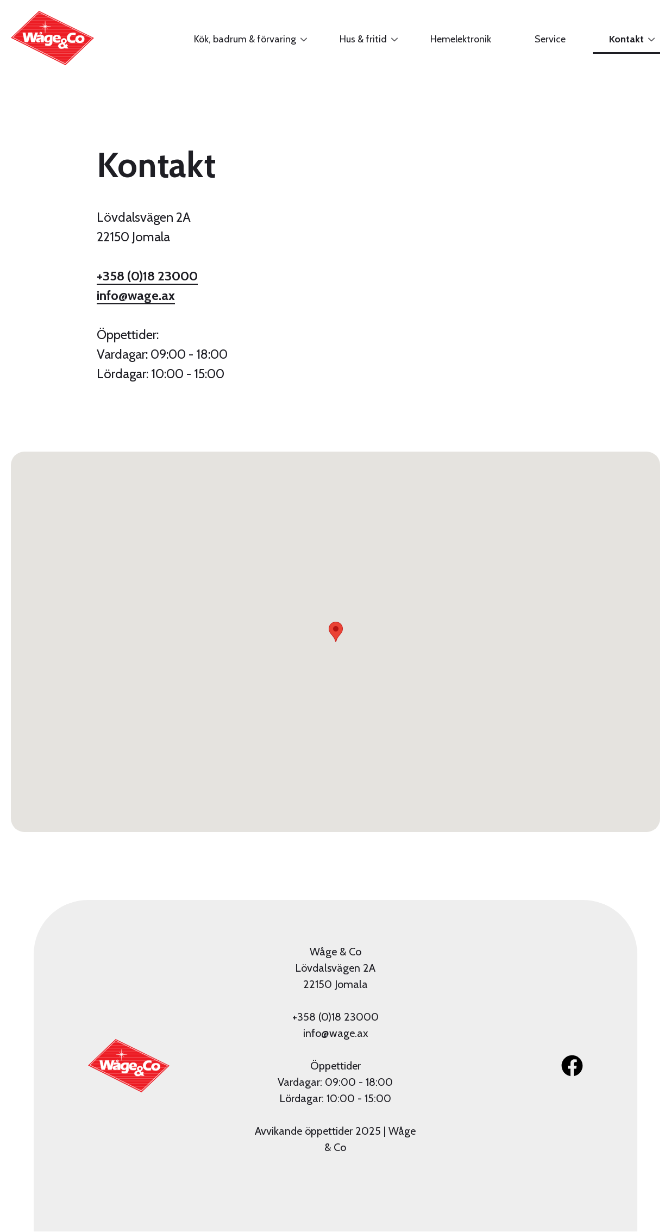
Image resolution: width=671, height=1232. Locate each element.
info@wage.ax (136, 295)
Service (550, 39)
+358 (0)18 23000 (147, 276)
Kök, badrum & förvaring (242, 43)
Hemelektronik (460, 39)
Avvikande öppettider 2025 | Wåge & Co (335, 1139)
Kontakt (624, 43)
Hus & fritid (360, 43)
